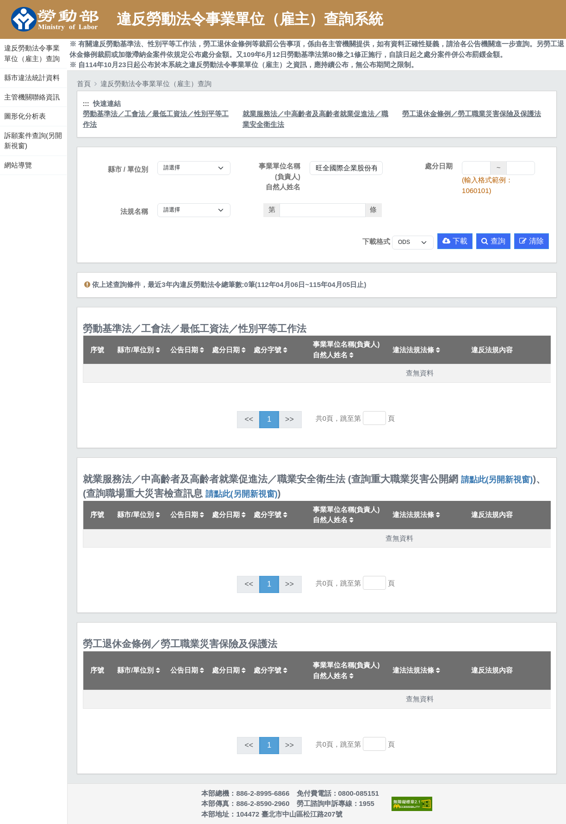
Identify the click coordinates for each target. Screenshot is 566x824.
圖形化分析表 (25, 116)
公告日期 (187, 350)
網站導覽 (18, 165)
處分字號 (270, 350)
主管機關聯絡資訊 (32, 97)
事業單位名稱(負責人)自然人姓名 (279, 176)
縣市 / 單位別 (128, 169)
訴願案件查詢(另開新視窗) (33, 140)
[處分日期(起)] (476, 168)
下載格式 (376, 241)
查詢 (493, 241)
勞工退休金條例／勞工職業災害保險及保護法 (471, 114)
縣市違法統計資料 (32, 77)
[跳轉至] (374, 418)
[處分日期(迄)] (520, 168)
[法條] (323, 210)
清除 (531, 241)
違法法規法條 (416, 350)
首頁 (84, 83)
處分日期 (439, 166)
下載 (454, 241)
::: (1, 36)
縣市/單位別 (138, 350)
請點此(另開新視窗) (497, 479)
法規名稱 (134, 211)
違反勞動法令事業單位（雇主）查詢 (32, 53)
